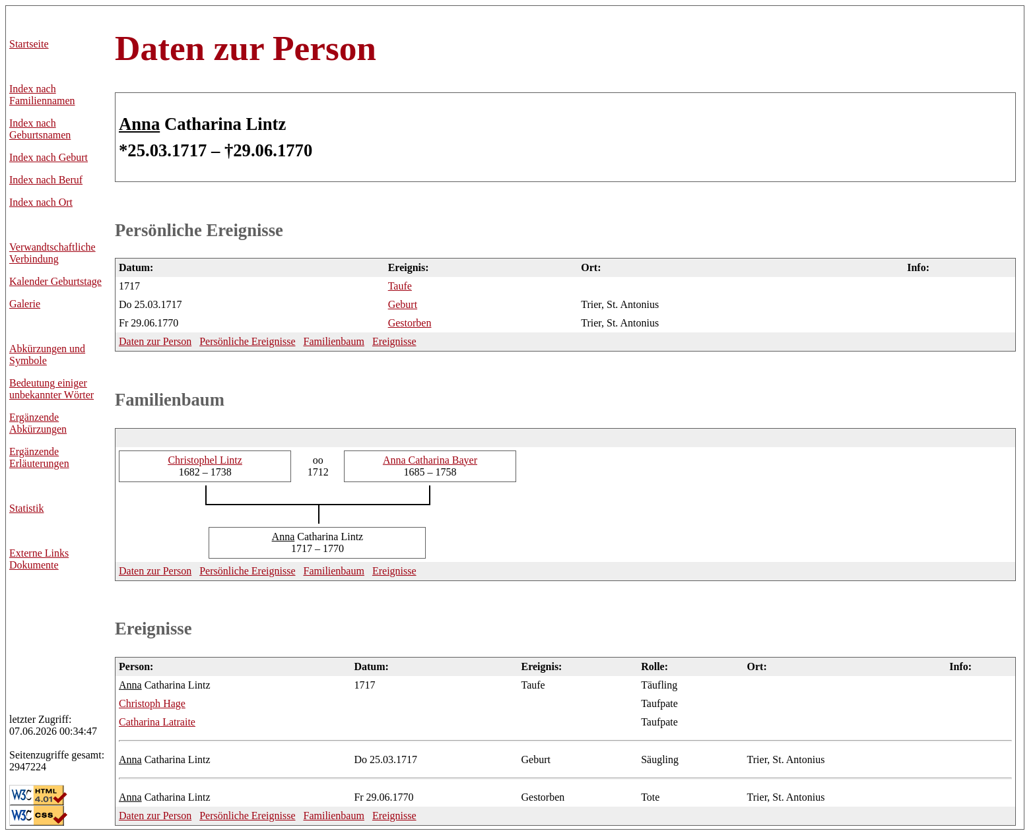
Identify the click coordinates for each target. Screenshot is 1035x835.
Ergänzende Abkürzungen (38, 423)
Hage (152, 703)
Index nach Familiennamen (42, 94)
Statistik (26, 508)
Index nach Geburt (48, 157)
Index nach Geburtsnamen (40, 128)
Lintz (205, 460)
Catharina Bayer (430, 460)
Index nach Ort (41, 202)
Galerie (24, 303)
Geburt (402, 304)
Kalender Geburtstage (55, 281)
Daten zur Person (245, 48)
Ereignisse (394, 341)
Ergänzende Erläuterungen (39, 457)
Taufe (400, 286)
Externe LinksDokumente (39, 559)
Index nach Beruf (46, 179)
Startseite (29, 43)
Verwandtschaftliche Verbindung (52, 252)
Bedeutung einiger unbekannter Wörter (51, 388)
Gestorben (410, 322)
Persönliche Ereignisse (199, 230)
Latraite (157, 721)
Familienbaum (333, 341)
